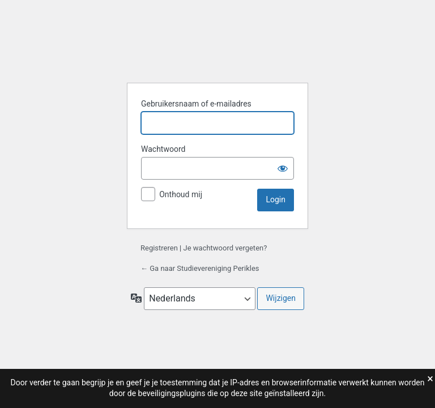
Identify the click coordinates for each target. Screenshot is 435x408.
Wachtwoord (163, 149)
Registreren (159, 248)
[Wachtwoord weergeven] (282, 168)
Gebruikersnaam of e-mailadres (196, 103)
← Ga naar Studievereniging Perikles (199, 268)
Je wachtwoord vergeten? (225, 248)
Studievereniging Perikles (217, 45)
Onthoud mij (180, 194)
